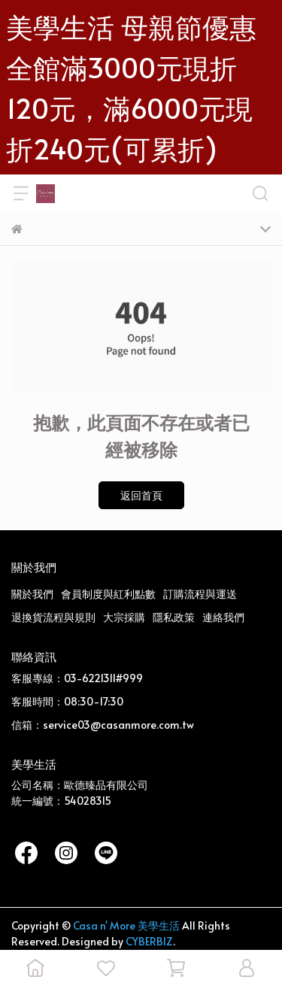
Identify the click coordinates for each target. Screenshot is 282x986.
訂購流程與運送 (200, 594)
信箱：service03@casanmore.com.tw (102, 725)
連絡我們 (223, 617)
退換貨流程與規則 (53, 617)
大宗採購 (124, 617)
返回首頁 (141, 495)
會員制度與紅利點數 (108, 594)
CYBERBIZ (149, 941)
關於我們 (32, 594)
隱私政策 (174, 617)
